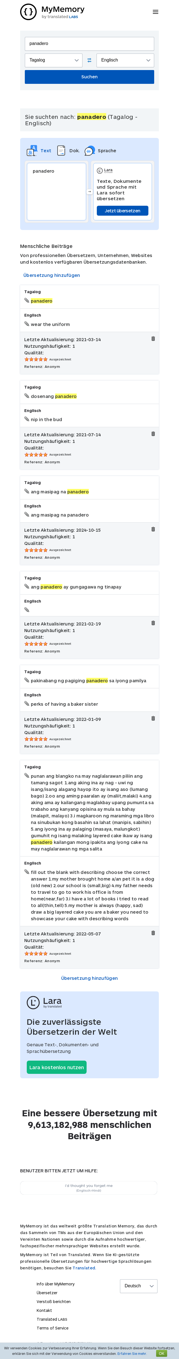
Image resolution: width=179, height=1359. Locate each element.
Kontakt (44, 1310)
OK (161, 1353)
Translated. (84, 1268)
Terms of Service (52, 1328)
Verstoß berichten (54, 1301)
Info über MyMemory (55, 1284)
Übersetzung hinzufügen (51, 275)
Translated (52, 1319)
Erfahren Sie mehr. (132, 1353)
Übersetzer (47, 1292)
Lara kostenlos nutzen (57, 1067)
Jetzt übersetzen (122, 210)
